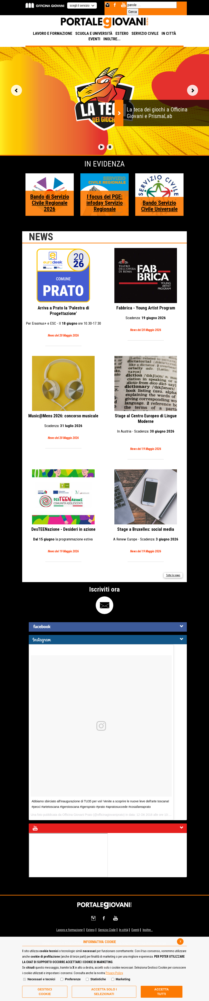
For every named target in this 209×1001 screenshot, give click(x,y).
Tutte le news (173, 575)
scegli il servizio (82, 5)
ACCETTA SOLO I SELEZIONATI (104, 992)
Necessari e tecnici (41, 979)
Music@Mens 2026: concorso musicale (63, 398)
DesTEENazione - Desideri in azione (63, 511)
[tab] (108, 627)
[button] (101, 147)
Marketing (123, 979)
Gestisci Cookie (45, 992)
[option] (104, 101)
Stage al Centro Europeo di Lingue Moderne (146, 404)
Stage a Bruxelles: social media (146, 511)
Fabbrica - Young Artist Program (146, 290)
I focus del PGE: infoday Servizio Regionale (104, 202)
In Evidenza (104, 164)
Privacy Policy (114, 973)
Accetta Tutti (161, 992)
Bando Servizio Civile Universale (159, 206)
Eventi (135, 930)
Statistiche (98, 979)
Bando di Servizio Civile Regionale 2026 (49, 202)
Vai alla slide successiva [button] (192, 90)
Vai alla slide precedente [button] (16, 90)
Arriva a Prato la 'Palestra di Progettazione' (63, 293)
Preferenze (73, 979)
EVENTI (94, 39)
